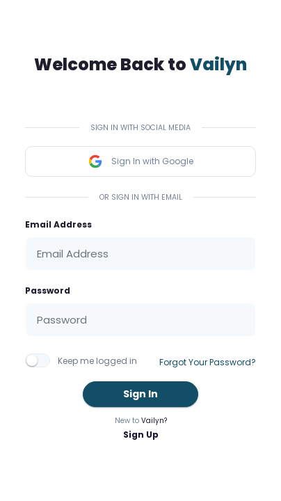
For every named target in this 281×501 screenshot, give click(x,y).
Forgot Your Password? (207, 362)
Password (47, 290)
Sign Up (141, 434)
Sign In (140, 394)
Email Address (58, 224)
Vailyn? (154, 420)
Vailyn (218, 64)
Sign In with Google (140, 161)
